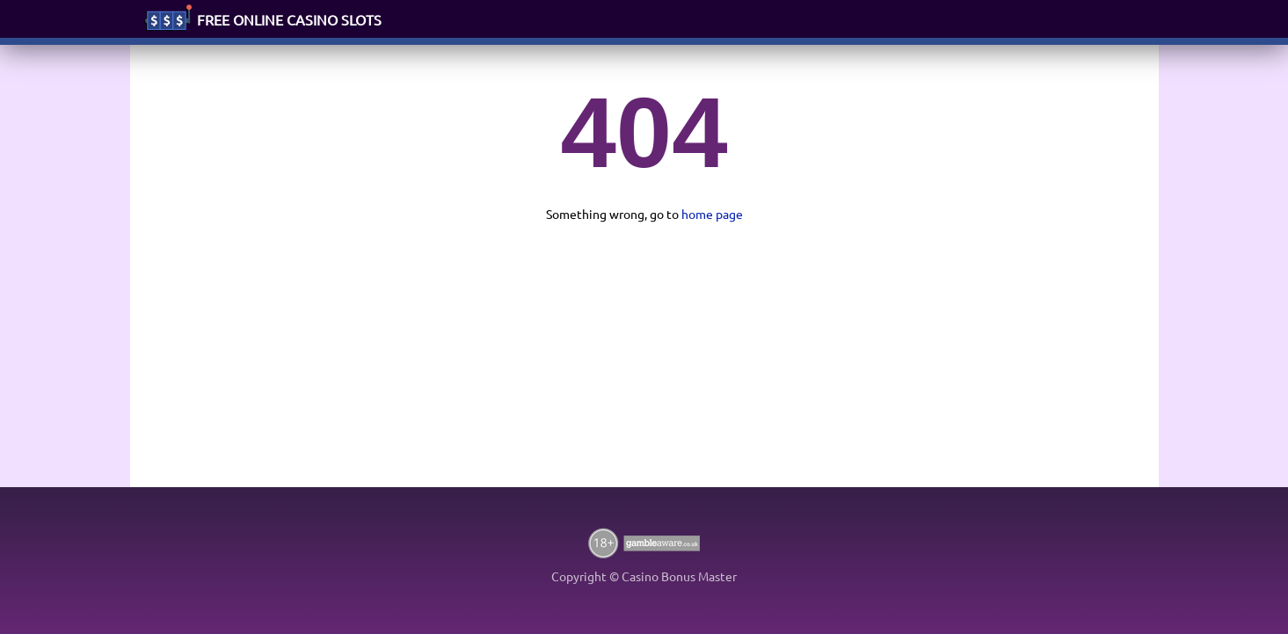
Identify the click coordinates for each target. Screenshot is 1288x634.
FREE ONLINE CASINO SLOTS (289, 19)
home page (712, 214)
